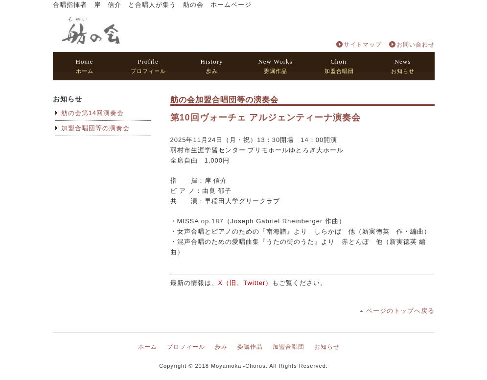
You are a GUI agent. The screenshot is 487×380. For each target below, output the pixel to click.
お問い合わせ (415, 44)
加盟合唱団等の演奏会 (95, 128)
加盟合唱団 (339, 66)
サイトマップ (363, 44)
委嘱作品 (275, 66)
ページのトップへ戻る (400, 310)
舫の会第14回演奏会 (92, 113)
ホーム (84, 66)
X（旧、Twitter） (245, 282)
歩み (212, 66)
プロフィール (148, 66)
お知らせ (403, 66)
